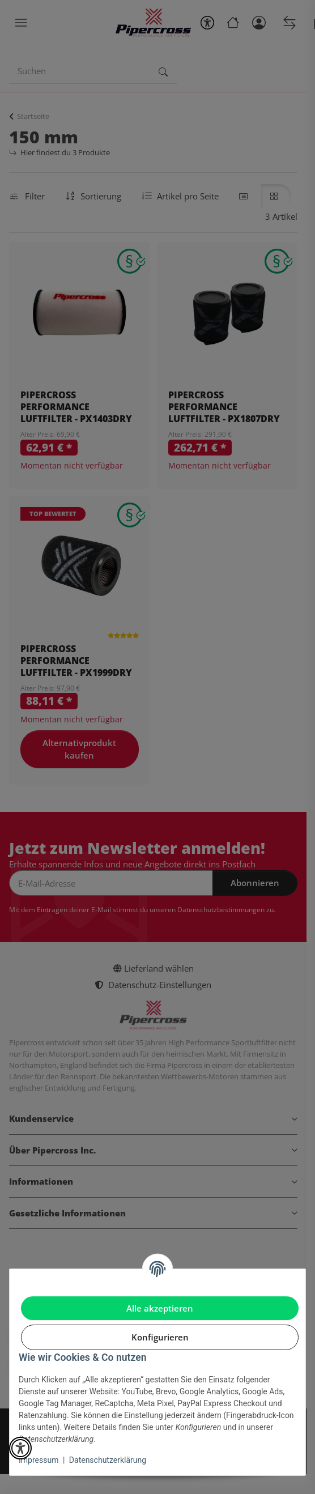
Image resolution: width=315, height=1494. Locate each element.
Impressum (38, 1460)
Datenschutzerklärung (107, 1460)
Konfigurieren (160, 1337)
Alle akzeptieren (159, 1308)
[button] (20, 1448)
